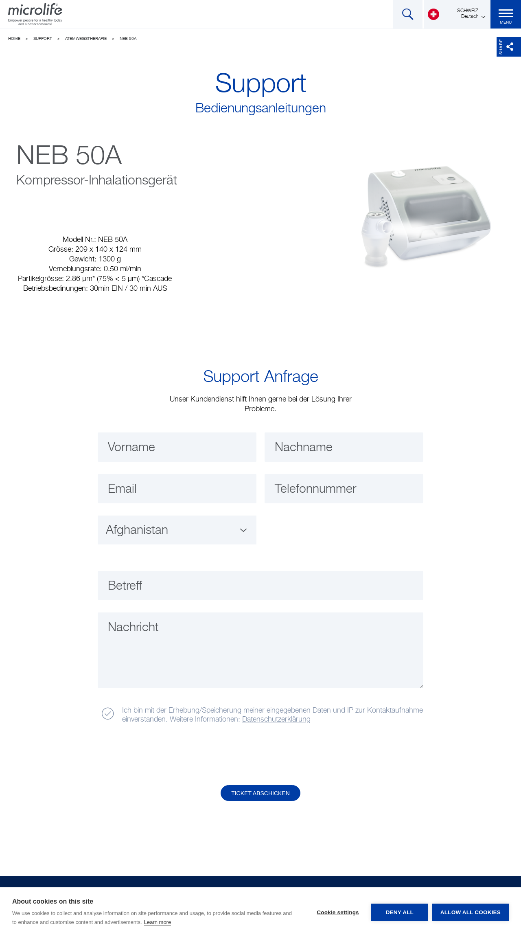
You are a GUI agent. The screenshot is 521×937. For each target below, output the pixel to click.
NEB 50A (128, 39)
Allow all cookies (470, 912)
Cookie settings (338, 912)
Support (42, 39)
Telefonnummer (315, 489)
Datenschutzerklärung (276, 719)
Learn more (157, 922)
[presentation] (160, 755)
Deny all (400, 912)
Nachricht (133, 628)
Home (14, 39)
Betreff (125, 586)
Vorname (131, 448)
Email (122, 489)
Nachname (304, 448)
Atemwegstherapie (86, 39)
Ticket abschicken (260, 793)
